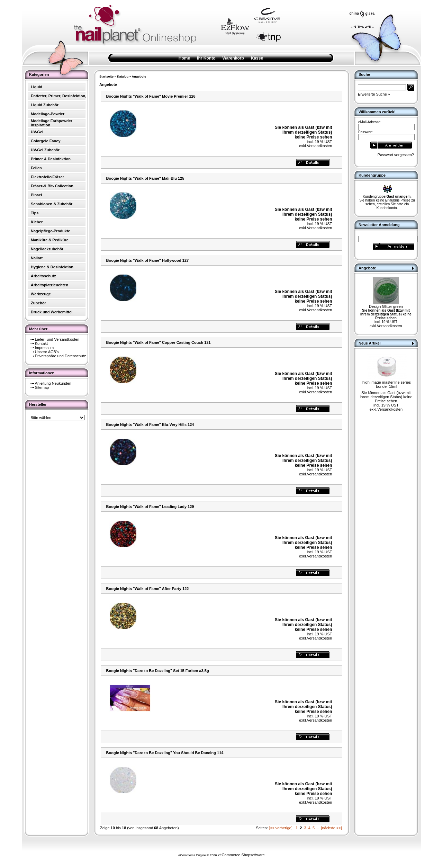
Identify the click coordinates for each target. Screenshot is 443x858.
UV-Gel (37, 132)
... (317, 828)
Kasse (257, 58)
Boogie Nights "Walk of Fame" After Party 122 (147, 589)
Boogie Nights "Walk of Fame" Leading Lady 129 (150, 506)
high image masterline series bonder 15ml (386, 384)
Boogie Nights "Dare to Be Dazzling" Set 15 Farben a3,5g (157, 671)
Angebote (139, 76)
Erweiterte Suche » (374, 94)
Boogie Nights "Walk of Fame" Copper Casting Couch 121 (158, 342)
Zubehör (38, 303)
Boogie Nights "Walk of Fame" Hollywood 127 (147, 260)
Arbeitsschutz (43, 276)
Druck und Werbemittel (51, 312)
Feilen (36, 168)
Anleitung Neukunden (53, 383)
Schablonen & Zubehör (51, 204)
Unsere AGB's (47, 352)
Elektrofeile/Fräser (47, 177)
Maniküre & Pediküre (50, 240)
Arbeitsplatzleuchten (49, 285)
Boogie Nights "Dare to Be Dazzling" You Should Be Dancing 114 (165, 753)
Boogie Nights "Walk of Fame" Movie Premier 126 (151, 96)
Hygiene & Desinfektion (52, 267)
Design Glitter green (386, 306)
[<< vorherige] (280, 828)
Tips (34, 213)
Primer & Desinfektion (51, 159)
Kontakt (41, 343)
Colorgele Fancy (46, 141)
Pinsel (36, 195)
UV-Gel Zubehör (45, 150)
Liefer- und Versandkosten (57, 339)
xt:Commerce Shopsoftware (241, 855)
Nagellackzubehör (47, 249)
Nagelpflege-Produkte (50, 231)
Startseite (106, 76)
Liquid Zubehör (44, 105)
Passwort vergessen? (396, 155)
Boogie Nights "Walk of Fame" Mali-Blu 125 (145, 178)
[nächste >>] (331, 828)
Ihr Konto (206, 58)
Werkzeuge (41, 294)
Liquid (36, 87)
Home (184, 58)
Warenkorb (233, 58)
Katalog (122, 76)
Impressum (44, 348)
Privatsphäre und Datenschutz (60, 356)
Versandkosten (319, 146)
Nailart (37, 258)
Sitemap (42, 387)
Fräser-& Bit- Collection (52, 186)
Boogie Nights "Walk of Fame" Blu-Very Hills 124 (150, 424)
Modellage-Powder (47, 114)
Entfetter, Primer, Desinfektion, (58, 96)
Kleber (37, 222)
